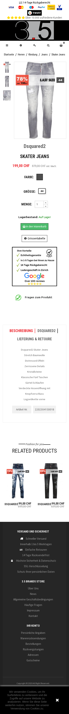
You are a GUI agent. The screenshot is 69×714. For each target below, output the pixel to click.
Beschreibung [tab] (21, 331)
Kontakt (33, 616)
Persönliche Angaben (33, 633)
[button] (48, 45)
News (33, 594)
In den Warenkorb (34, 226)
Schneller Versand (36, 538)
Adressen (33, 655)
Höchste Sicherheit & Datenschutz (36, 560)
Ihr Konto (33, 625)
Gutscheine (33, 660)
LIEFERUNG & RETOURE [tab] (34, 339)
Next (7, 99)
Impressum (33, 610)
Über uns (33, 588)
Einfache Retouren (36, 549)
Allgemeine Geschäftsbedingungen (33, 599)
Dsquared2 (11, 504)
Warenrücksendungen (33, 638)
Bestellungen (33, 644)
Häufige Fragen (33, 605)
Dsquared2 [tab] (47, 331)
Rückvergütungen (33, 649)
